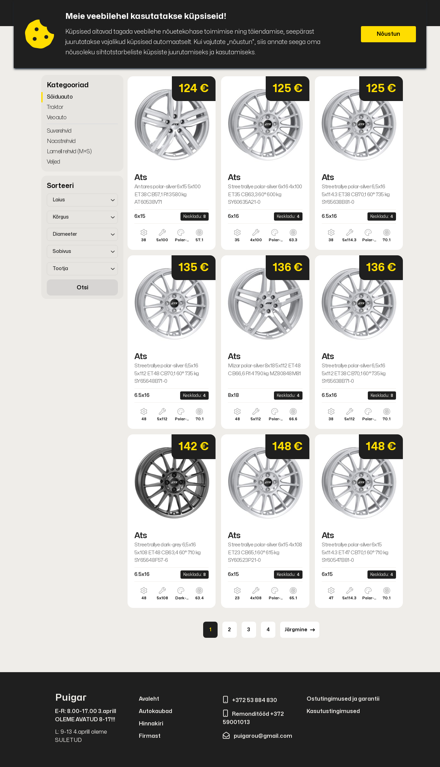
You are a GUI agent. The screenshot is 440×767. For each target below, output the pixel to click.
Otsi (82, 287)
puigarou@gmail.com (257, 736)
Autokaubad (155, 711)
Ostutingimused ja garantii (343, 699)
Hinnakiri (151, 723)
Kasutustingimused (333, 711)
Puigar (71, 697)
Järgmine (300, 629)
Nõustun (388, 34)
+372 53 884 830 (250, 700)
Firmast (150, 736)
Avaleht (149, 699)
